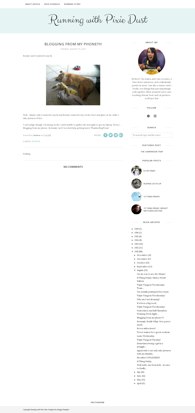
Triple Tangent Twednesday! (151, 295)
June (139, 376)
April (139, 383)
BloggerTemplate (63, 410)
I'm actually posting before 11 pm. (153, 291)
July (138, 372)
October (141, 262)
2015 (136, 236)
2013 (136, 244)
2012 (136, 247)
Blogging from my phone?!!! (150, 317)
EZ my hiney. (150, 170)
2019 (136, 229)
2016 (136, 232)
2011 (136, 251)
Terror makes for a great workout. (153, 332)
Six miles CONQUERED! (148, 357)
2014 (136, 240)
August (140, 270)
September (142, 266)
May (139, 379)
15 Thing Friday (144, 361)
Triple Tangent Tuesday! (149, 340)
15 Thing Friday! (152, 196)
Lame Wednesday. (146, 336)
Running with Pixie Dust (97, 20)
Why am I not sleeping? (148, 299)
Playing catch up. (153, 183)
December (142, 255)
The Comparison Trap (152, 151)
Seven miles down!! (146, 328)
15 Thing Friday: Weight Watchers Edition (156, 209)
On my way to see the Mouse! (151, 274)
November (142, 259)
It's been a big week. (147, 303)
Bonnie (36, 141)
